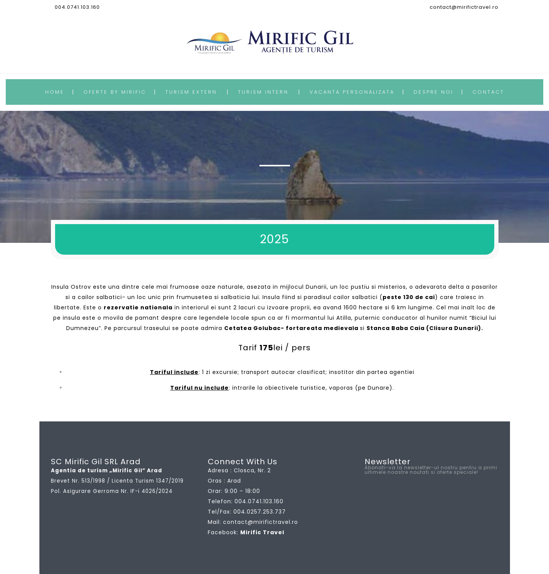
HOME (54, 92)
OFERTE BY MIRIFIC (114, 92)
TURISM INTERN (263, 92)
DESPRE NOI (433, 92)
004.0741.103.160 (77, 7)
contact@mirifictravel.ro (464, 7)
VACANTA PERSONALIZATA (352, 92)
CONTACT (488, 92)
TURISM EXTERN (191, 92)
